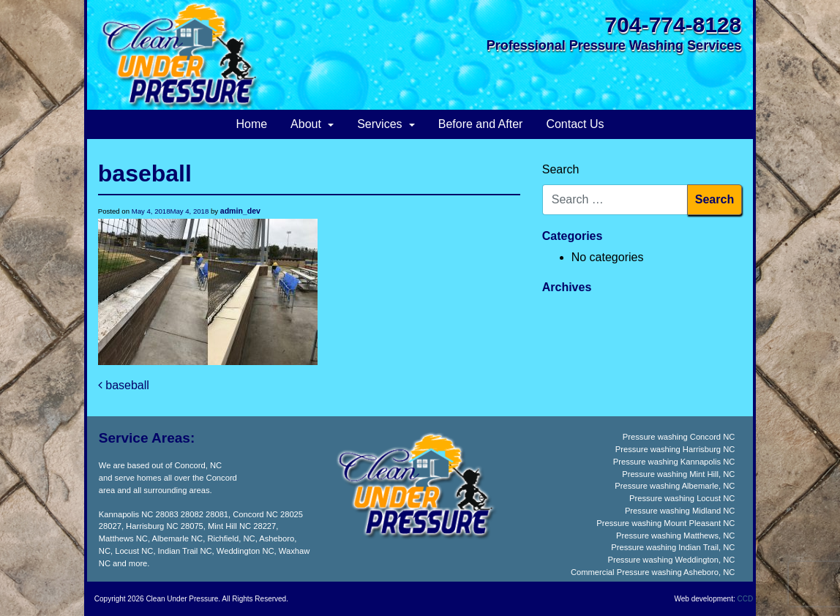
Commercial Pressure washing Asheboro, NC (653, 572)
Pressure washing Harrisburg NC (675, 449)
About (307, 124)
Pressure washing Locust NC (682, 498)
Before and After (480, 124)
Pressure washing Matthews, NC (675, 535)
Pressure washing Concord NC (679, 436)
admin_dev (240, 210)
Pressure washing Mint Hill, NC (678, 474)
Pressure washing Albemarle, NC (675, 485)
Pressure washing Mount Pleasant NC (665, 523)
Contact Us (575, 124)
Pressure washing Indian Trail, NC (673, 547)
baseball (123, 385)
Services (381, 124)
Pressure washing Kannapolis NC (674, 461)
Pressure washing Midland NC (680, 510)
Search (561, 169)
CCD (746, 599)
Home (251, 124)
